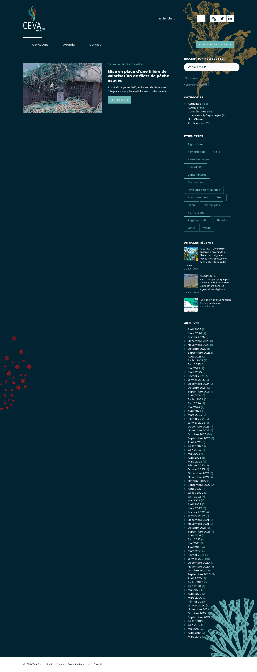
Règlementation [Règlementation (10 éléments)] (198, 220)
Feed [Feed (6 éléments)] (220, 197)
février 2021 (196, 555)
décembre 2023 (199, 426)
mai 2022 (194, 500)
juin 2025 (194, 364)
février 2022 (196, 512)
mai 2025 (194, 368)
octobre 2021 (197, 527)
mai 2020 (194, 590)
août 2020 (195, 578)
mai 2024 (194, 407)
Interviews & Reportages (204, 115)
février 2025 (196, 376)
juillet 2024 (195, 399)
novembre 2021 (198, 523)
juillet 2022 (195, 492)
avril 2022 (194, 504)
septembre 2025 (199, 352)
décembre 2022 (199, 473)
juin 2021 (194, 539)
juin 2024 (194, 403)
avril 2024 (194, 411)
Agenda (69, 44)
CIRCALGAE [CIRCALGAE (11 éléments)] (195, 167)
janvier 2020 (196, 605)
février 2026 (196, 337)
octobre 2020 (197, 570)
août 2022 (195, 488)
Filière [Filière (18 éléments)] (192, 205)
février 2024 (196, 418)
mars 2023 (195, 461)
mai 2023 (194, 453)
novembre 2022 (199, 477)
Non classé (195, 119)
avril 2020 (194, 594)
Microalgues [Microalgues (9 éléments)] (212, 205)
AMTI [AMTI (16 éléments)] (216, 152)
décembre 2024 (199, 383)
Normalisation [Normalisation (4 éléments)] (197, 212)
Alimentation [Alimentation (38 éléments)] (196, 152)
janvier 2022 (196, 516)
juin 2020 (194, 586)
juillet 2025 (195, 360)
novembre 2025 (198, 345)
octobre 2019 (197, 613)
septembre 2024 (199, 391)
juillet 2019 (195, 621)
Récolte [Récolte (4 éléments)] (222, 220)
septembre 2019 (199, 617)
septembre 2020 (199, 574)
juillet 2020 (195, 582)
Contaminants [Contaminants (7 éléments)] (197, 174)
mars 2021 (194, 551)
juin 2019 (194, 625)
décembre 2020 (199, 562)
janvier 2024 (196, 422)
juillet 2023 (195, 446)
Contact (95, 44)
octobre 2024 (197, 387)
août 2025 (194, 356)
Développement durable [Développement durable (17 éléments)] (204, 190)
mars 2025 (195, 372)
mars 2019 (194, 636)
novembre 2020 (199, 566)
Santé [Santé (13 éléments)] (191, 227)
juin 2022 (194, 496)
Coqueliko (98, 664)
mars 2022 (195, 508)
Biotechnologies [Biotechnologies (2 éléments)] (199, 159)
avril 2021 (194, 547)
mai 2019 (194, 629)
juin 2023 (194, 450)
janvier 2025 (196, 380)
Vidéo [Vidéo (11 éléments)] (207, 227)
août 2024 (195, 395)
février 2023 (196, 465)
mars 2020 (195, 597)
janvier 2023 (196, 469)
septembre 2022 (199, 485)
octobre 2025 (197, 348)
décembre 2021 (198, 520)
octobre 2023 (197, 434)
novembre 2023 (199, 430)
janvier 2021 (196, 558)
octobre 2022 (197, 481)
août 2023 (195, 442)
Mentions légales (55, 664)
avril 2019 (194, 632)
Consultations (197, 111)
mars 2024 (195, 415)
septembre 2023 (199, 438)
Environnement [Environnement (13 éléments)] (198, 197)
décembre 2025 (198, 341)
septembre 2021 (199, 531)
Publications (39, 44)
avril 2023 (194, 457)
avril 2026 (194, 329)
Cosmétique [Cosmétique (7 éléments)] (196, 182)
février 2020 (196, 601)
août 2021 (194, 535)
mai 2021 (194, 543)
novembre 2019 (198, 609)
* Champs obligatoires (196, 84)
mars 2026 (195, 333)
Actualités (137, 64)
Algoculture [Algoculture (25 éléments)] (195, 144)
